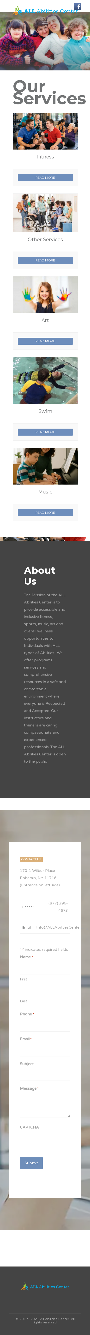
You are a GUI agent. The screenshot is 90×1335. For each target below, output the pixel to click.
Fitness (45, 157)
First (23, 979)
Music (45, 492)
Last (23, 1001)
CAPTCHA (29, 1127)
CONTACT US (31, 859)
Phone (27, 1014)
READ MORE (45, 177)
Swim (45, 411)
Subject (27, 1063)
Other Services (45, 239)
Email (25, 1039)
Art (45, 320)
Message (29, 1088)
